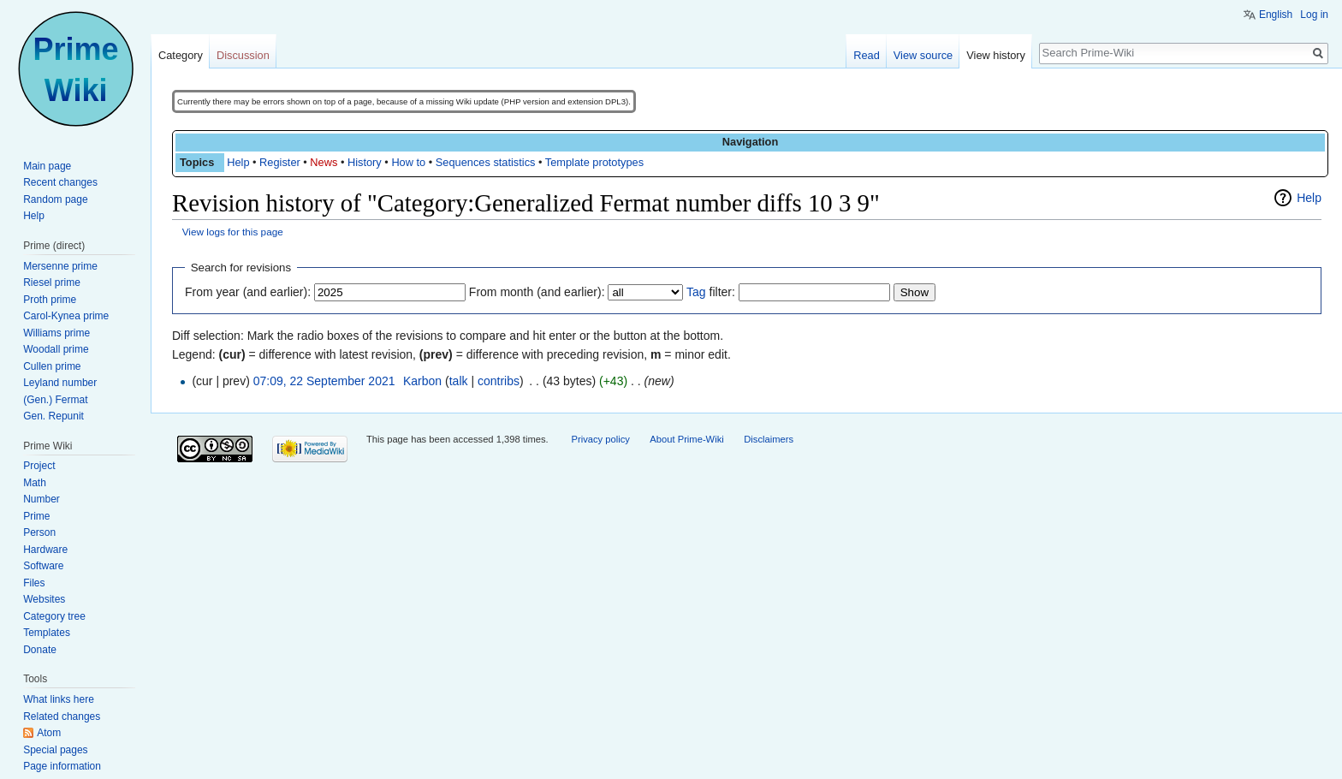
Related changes (61, 717)
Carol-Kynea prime (66, 316)
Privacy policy (600, 439)
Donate (39, 650)
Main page (47, 166)
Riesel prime (51, 282)
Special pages (55, 750)
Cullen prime (51, 366)
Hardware (45, 550)
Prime (36, 516)
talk (458, 381)
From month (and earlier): (537, 292)
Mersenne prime (60, 266)
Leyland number (60, 383)
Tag (696, 292)
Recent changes (60, 182)
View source (923, 55)
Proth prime (49, 300)
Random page (55, 199)
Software (43, 566)
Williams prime (56, 333)
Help (238, 162)
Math (34, 483)
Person (39, 532)
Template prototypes (594, 162)
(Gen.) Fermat (55, 400)
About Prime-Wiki (686, 439)
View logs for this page (232, 231)
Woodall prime (55, 349)
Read (866, 55)
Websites (44, 599)
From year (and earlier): (248, 292)
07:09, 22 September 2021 (324, 381)
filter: (710, 292)
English (1275, 15)
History (364, 162)
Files (34, 583)
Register (279, 162)
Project (39, 466)
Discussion (243, 55)
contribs (499, 381)
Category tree (54, 616)
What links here (58, 699)
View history (995, 55)
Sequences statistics (486, 162)
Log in (1314, 15)
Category (180, 55)
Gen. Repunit (53, 416)
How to (408, 162)
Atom (49, 733)
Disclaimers (768, 439)
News (323, 162)
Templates (46, 633)
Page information (62, 766)
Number (41, 499)
